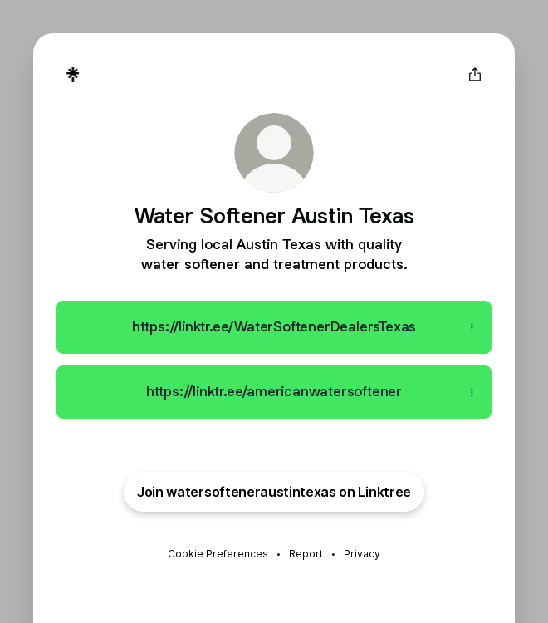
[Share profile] (475, 74)
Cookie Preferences (218, 553)
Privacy (362, 553)
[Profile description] (274, 253)
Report (306, 553)
